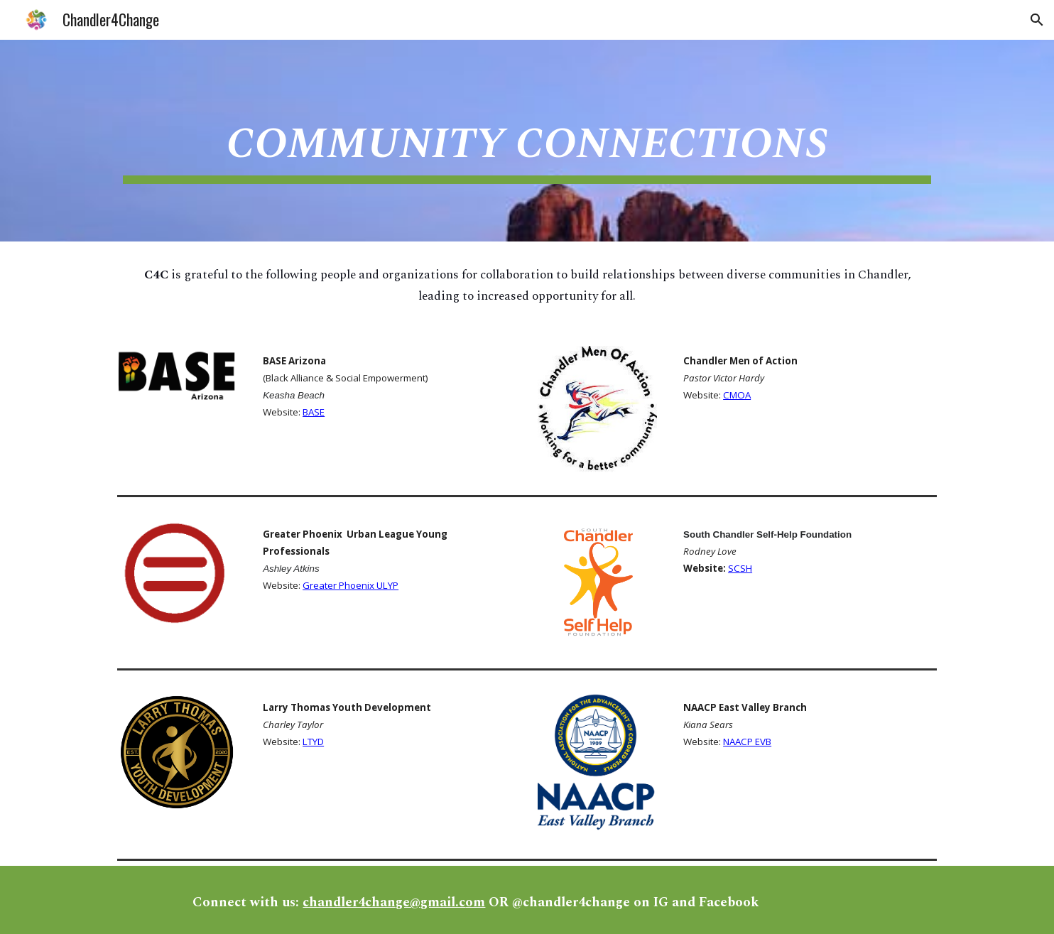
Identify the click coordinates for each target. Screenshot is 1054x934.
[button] (1037, 20)
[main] (527, 141)
